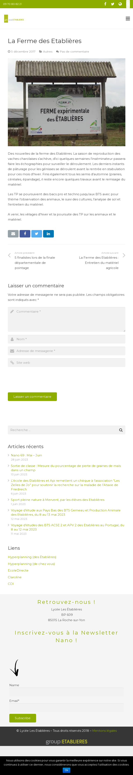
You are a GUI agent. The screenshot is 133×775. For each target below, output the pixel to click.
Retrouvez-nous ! (66, 602)
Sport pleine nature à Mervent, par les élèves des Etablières (57, 500)
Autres (47, 51)
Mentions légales (104, 731)
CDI (11, 584)
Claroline (15, 577)
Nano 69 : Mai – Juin (26, 455)
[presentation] (39, 380)
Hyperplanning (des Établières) (32, 557)
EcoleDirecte (18, 570)
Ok (66, 770)
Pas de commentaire (74, 51)
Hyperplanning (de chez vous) (31, 564)
